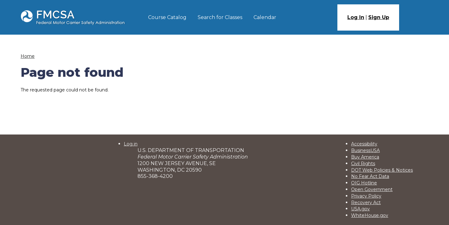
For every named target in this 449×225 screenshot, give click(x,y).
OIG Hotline (364, 183)
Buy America (365, 157)
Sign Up (378, 17)
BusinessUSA (365, 150)
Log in (131, 144)
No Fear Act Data (370, 176)
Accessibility (364, 144)
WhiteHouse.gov (369, 215)
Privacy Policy (366, 196)
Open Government (372, 189)
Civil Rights (363, 163)
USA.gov (360, 209)
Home (28, 56)
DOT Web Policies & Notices (382, 170)
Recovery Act (366, 202)
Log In (355, 17)
